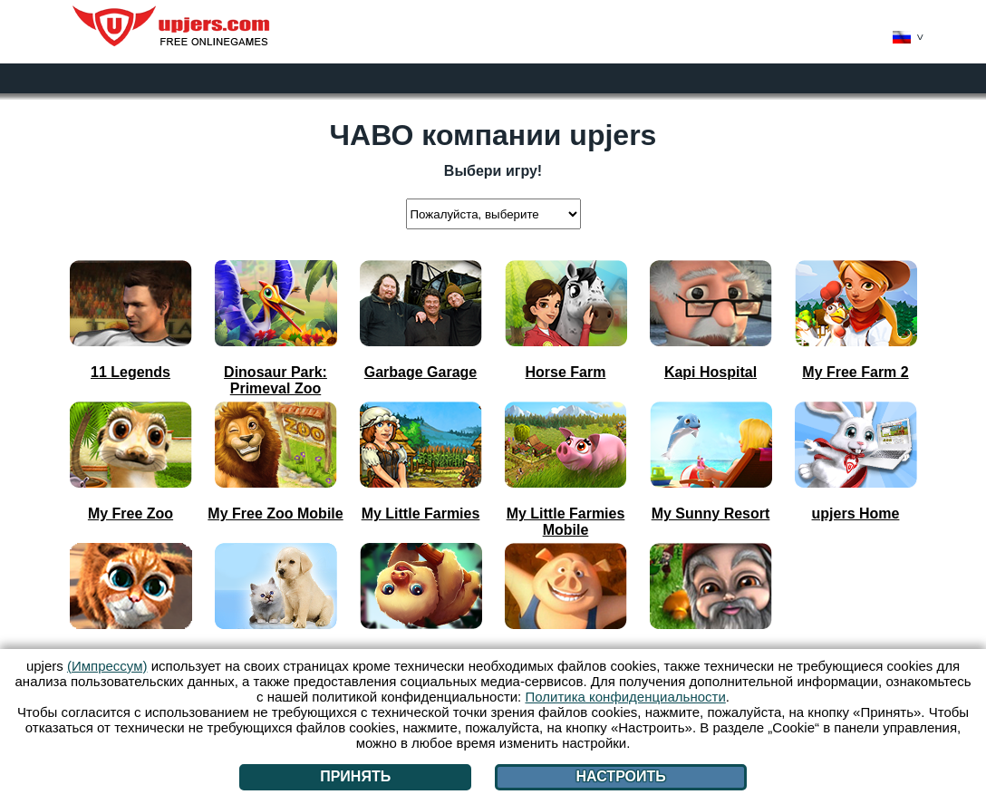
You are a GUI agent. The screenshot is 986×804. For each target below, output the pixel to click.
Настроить (620, 776)
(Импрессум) (107, 665)
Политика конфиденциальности (625, 696)
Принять (355, 776)
